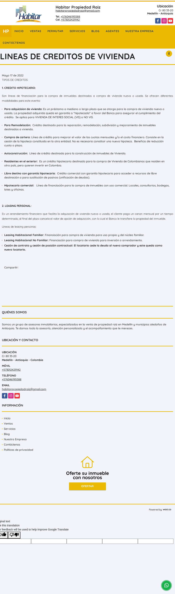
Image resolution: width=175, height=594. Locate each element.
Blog (95, 31)
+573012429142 (70, 19)
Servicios (77, 31)
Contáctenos (14, 43)
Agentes (112, 31)
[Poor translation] (14, 535)
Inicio (19, 31)
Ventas (35, 31)
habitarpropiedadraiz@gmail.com (78, 10)
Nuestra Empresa (139, 31)
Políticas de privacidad (18, 450)
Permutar (55, 31)
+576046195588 (70, 16)
